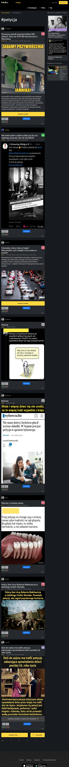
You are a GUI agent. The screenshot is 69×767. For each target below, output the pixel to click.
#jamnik (22, 41)
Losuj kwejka (37, 735)
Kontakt (21, 760)
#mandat (9, 254)
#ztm (29, 41)
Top (51, 8)
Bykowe (4, 401)
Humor (2, 327)
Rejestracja (63, 2)
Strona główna (5, 12)
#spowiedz (17, 654)
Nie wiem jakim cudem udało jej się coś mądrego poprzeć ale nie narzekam (19, 136)
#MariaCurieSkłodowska (22, 140)
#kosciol (13, 654)
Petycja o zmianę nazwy (12, 503)
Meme (2, 403)
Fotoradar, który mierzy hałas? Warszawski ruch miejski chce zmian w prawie (19, 250)
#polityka (10, 140)
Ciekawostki (4, 41)
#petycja (26, 41)
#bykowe (13, 403)
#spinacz (9, 327)
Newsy (2, 254)
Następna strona (14, 735)
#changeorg (24, 505)
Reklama (29, 760)
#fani (6, 589)
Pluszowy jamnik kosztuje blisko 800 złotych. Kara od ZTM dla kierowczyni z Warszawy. (19, 36)
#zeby (8, 505)
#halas (17, 254)
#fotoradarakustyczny (25, 254)
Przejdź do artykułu (23, 114)
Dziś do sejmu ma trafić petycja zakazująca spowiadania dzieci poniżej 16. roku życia (20, 650)
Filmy (43, 8)
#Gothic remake (27, 589)
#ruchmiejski (33, 254)
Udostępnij (26, 118)
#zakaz (8, 654)
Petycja (4, 325)
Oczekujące (33, 8)
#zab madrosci (18, 505)
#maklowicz (20, 589)
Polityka (3, 140)
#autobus (17, 41)
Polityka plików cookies (49, 760)
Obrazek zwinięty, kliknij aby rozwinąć (22, 719)
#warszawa (12, 41)
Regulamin (37, 760)
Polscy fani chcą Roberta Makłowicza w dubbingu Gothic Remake (19, 585)
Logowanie (54, 2)
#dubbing (15, 589)
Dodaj (18, 2)
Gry (2, 589)
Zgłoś (42, 123)
